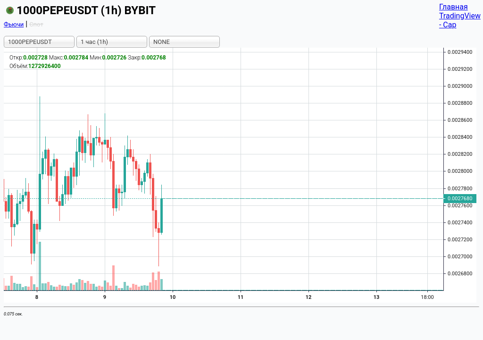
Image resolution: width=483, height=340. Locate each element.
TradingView (460, 15)
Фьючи (14, 24)
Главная (453, 6)
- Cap (448, 24)
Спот (36, 24)
